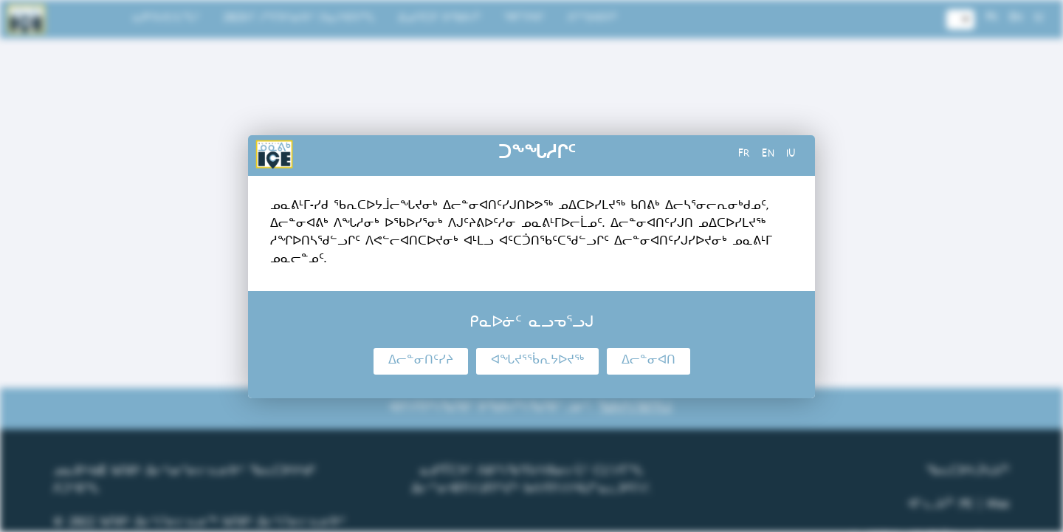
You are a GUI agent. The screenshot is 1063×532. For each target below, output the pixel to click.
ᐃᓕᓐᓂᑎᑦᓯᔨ (420, 361)
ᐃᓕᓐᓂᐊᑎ (648, 361)
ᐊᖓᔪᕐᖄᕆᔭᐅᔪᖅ (537, 361)
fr (744, 155)
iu (791, 155)
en (768, 155)
